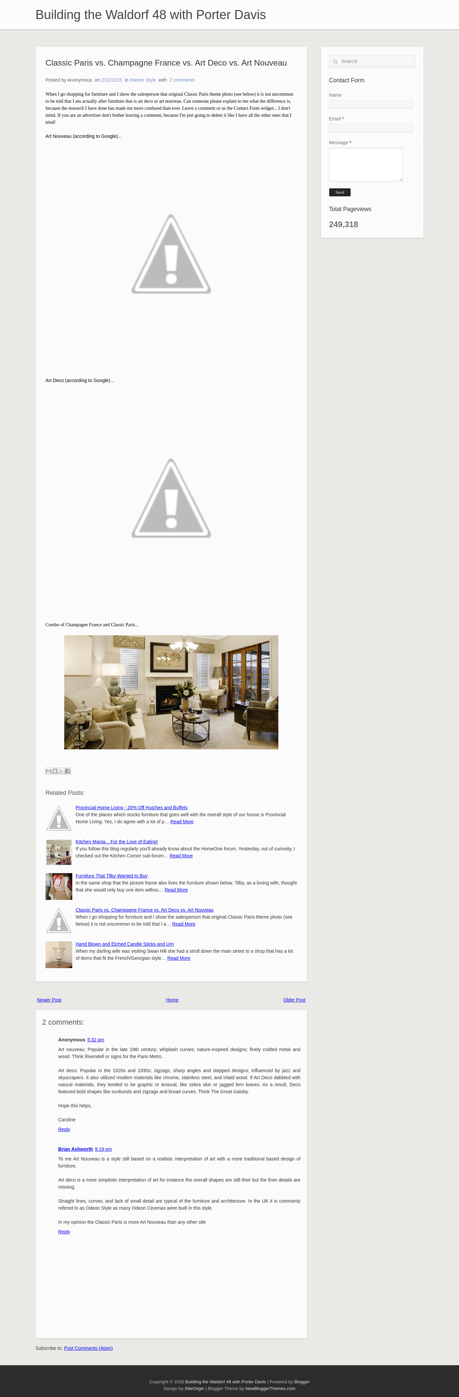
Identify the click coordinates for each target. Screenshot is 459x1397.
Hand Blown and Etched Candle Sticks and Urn (125, 944)
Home (172, 1000)
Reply (64, 1129)
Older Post (294, 1000)
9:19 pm (103, 1149)
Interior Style (142, 80)
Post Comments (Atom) (88, 1348)
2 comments (182, 80)
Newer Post (49, 1000)
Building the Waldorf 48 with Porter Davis (150, 14)
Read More (181, 821)
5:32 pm (95, 1039)
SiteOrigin (194, 1388)
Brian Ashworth (75, 1149)
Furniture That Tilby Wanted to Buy (112, 875)
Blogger (302, 1381)
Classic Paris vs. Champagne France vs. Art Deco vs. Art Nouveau (166, 62)
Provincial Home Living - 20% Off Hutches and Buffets (132, 807)
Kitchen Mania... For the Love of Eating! (117, 841)
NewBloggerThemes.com (270, 1388)
